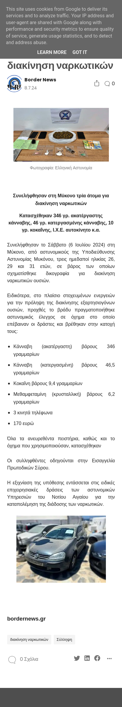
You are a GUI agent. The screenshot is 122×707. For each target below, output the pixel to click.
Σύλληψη (64, 639)
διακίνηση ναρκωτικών (29, 639)
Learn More (52, 52)
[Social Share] (97, 83)
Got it (79, 52)
